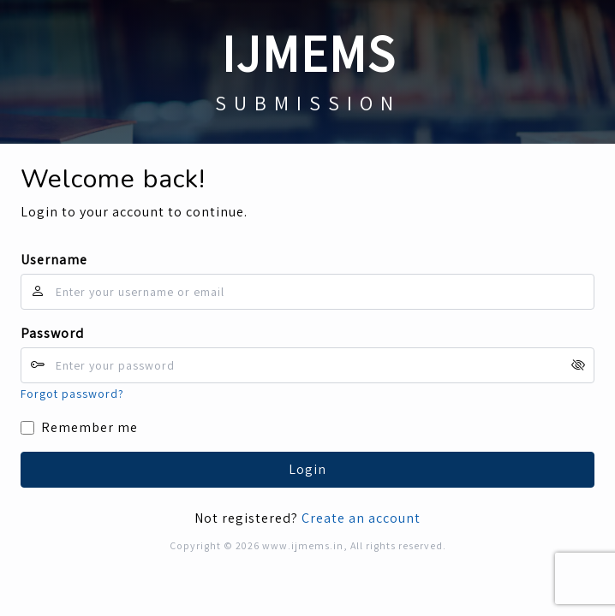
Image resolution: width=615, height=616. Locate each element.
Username (54, 260)
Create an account (361, 518)
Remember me (89, 427)
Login (307, 469)
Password (52, 333)
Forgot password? (72, 393)
